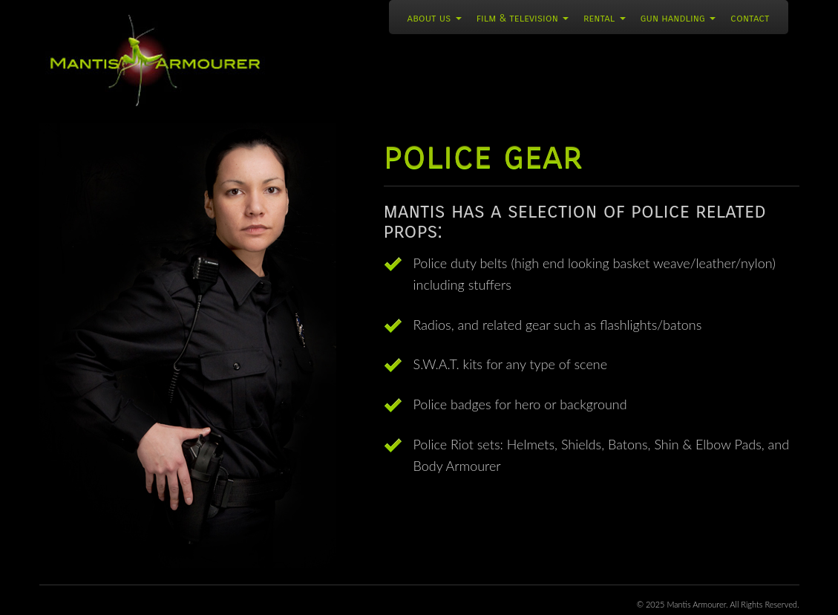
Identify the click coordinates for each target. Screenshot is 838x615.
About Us (434, 18)
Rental (604, 18)
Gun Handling (678, 18)
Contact (749, 18)
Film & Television (523, 18)
